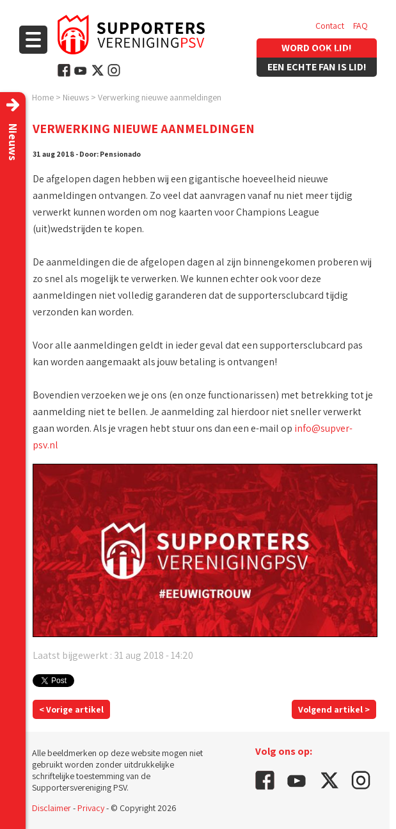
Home (43, 97)
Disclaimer (51, 808)
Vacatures (333, 51)
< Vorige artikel (71, 709)
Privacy (90, 808)
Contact (329, 25)
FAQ (360, 25)
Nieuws (76, 97)
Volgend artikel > (334, 709)
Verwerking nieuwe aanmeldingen (159, 97)
